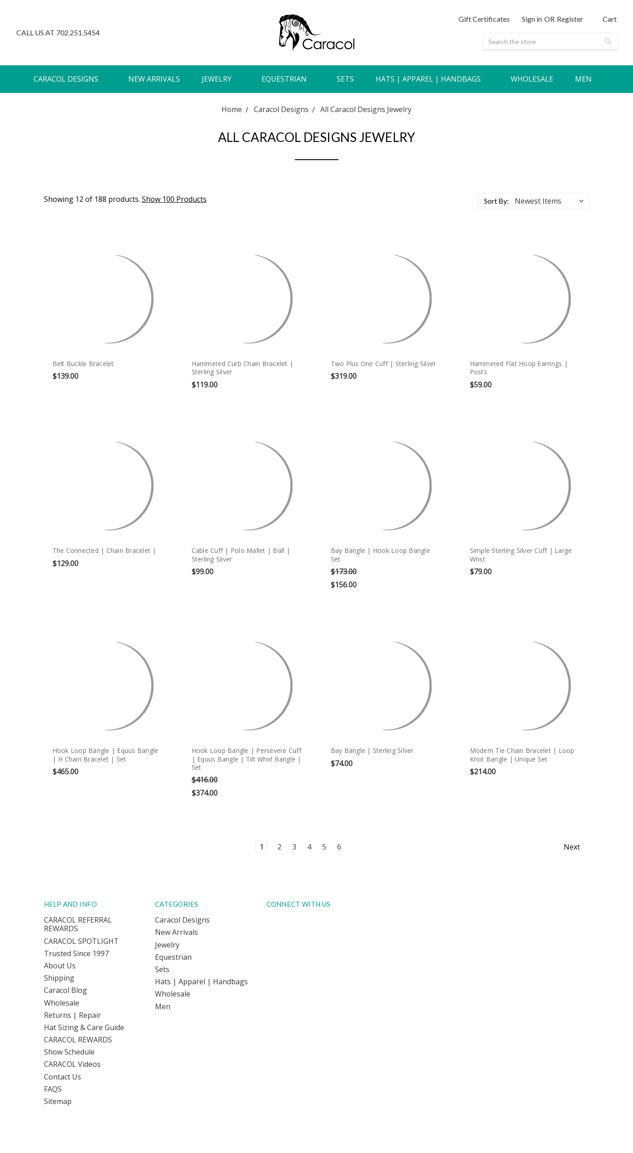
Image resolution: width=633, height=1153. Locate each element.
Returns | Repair (72, 1015)
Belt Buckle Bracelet (83, 363)
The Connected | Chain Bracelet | (104, 550)
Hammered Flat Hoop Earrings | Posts (519, 367)
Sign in (532, 18)
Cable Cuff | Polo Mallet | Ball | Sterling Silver (241, 554)
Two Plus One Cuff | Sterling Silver (383, 363)
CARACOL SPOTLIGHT (81, 941)
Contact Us (62, 1077)
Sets (345, 79)
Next (576, 847)
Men (587, 79)
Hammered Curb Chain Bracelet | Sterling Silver (243, 367)
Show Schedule (69, 1052)
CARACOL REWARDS (78, 1040)
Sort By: (496, 200)
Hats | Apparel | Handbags (432, 79)
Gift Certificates (484, 18)
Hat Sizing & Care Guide (84, 1027)
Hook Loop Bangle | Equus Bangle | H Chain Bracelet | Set (106, 754)
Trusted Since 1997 (76, 953)
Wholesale (532, 79)
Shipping (59, 978)
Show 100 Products (174, 199)
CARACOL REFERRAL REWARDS (78, 924)
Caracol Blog (65, 990)
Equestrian (288, 79)
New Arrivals (154, 79)
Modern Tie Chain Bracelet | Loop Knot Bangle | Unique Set (522, 754)
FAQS (53, 1089)
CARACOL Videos (72, 1064)
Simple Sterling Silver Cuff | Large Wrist (521, 554)
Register (570, 18)
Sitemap (58, 1101)
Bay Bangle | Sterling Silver (372, 750)
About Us (60, 966)
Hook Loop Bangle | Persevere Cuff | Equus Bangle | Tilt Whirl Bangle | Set (246, 758)
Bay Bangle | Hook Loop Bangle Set (380, 554)
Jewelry (221, 79)
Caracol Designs (70, 79)
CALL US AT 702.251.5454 (58, 32)
